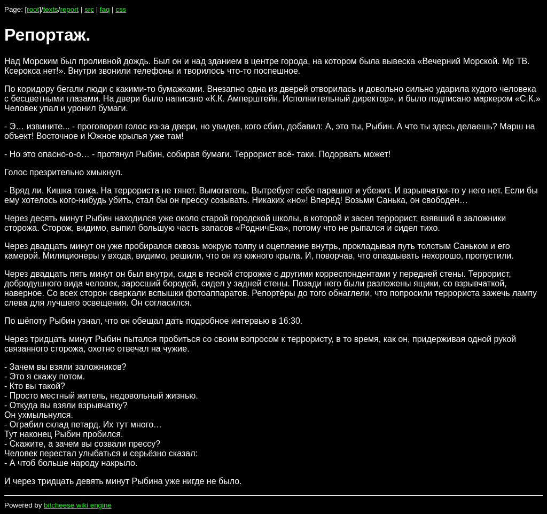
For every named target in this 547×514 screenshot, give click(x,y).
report (69, 9)
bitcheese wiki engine (78, 505)
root (33, 9)
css (120, 9)
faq (105, 9)
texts (50, 9)
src (89, 9)
